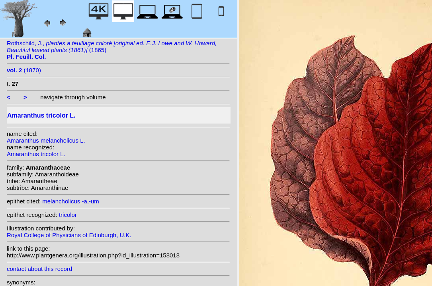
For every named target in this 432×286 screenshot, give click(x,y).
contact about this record (39, 268)
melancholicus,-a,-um (70, 201)
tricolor (68, 214)
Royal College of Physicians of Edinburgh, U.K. (69, 235)
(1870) (24, 70)
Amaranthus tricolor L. (36, 154)
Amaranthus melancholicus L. (46, 140)
